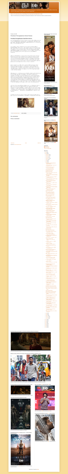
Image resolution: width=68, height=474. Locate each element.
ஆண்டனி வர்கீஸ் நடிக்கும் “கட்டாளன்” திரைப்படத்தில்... (51, 272)
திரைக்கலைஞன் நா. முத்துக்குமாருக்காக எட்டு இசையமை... (51, 205)
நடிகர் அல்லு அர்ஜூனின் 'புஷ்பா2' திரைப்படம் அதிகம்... (51, 207)
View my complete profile (47, 148)
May (46, 313)
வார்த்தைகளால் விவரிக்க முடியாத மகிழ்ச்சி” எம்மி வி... (51, 219)
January (47, 318)
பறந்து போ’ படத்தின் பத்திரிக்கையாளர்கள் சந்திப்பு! (50, 243)
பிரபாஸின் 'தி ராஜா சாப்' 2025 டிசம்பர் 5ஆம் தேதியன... (51, 301)
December (47, 154)
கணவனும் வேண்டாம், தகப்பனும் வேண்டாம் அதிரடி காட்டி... (51, 297)
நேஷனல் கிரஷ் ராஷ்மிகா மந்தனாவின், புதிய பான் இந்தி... (51, 173)
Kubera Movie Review (49, 217)
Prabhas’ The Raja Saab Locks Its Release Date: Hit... (50, 299)
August (47, 159)
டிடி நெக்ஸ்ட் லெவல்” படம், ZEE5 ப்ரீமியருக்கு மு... (51, 241)
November (47, 155)
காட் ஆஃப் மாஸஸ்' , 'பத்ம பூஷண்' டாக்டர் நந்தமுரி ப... (51, 259)
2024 (46, 319)
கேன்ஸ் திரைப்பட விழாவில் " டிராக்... (51, 237)
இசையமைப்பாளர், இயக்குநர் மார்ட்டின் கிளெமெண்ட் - (50, 167)
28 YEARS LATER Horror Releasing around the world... (51, 214)
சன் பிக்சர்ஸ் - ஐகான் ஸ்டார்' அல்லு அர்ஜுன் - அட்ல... (51, 276)
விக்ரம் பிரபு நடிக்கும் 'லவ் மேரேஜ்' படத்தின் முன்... (51, 223)
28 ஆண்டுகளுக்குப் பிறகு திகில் (50, 216)
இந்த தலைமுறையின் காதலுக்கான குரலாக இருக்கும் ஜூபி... (51, 249)
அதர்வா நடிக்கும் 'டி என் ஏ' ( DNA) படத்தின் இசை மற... (51, 247)
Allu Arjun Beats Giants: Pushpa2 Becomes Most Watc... (50, 209)
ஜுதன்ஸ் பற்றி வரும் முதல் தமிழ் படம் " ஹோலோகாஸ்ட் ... (51, 278)
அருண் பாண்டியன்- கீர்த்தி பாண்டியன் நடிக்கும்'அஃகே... (51, 227)
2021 (46, 323)
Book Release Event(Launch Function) (51, 287)
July (46, 160)
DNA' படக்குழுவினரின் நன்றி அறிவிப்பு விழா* (50, 195)
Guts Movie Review (48, 228)
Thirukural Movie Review (49, 190)
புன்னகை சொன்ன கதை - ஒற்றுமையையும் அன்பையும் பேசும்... (50, 239)
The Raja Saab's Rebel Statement (50, 197)
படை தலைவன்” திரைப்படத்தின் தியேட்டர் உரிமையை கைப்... (50, 257)
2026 (46, 152)
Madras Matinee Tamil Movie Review (51, 291)
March (47, 315)
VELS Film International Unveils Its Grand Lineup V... (51, 181)
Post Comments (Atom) (18, 144)
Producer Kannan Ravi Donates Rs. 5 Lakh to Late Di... (51, 282)
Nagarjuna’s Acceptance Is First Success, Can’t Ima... (50, 201)
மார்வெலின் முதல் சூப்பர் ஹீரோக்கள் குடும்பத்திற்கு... (51, 185)
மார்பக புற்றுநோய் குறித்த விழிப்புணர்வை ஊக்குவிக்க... (50, 233)
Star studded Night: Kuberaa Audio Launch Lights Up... (51, 303)
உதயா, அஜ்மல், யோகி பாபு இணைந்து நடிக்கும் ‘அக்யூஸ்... (51, 305)
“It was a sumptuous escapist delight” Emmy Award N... (51, 221)
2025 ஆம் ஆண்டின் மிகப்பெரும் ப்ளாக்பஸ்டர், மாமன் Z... (50, 189)
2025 (46, 153)
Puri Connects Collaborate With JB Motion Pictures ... (51, 163)
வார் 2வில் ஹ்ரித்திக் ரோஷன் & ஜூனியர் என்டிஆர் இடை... (50, 211)
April (46, 314)
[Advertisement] (34, 24)
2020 (46, 324)
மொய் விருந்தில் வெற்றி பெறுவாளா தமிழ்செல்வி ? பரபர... (51, 231)
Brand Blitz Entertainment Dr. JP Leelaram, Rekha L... (50, 264)
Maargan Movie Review (49, 171)
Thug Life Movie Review (49, 290)
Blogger (38, 469)
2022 (46, 322)
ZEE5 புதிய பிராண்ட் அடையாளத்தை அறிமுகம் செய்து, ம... (51, 270)
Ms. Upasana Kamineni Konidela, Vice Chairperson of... (51, 235)
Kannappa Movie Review (49, 170)
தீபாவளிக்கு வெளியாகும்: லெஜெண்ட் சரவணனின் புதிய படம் (51, 177)
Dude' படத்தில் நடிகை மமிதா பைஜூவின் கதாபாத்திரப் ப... (50, 192)
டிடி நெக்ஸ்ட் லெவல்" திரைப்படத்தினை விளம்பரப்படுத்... (51, 203)
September (47, 158)
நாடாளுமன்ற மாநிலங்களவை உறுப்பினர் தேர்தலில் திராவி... (50, 280)
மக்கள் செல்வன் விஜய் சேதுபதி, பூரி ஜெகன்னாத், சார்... (51, 165)
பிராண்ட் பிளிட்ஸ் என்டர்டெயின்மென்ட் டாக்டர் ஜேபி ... (51, 262)
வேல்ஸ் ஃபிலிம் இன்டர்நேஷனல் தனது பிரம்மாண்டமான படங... (51, 179)
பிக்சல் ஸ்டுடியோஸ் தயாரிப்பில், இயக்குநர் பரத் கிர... (50, 309)
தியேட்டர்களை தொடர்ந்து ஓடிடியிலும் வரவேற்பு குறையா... (51, 295)
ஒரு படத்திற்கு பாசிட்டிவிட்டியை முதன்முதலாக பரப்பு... (50, 199)
